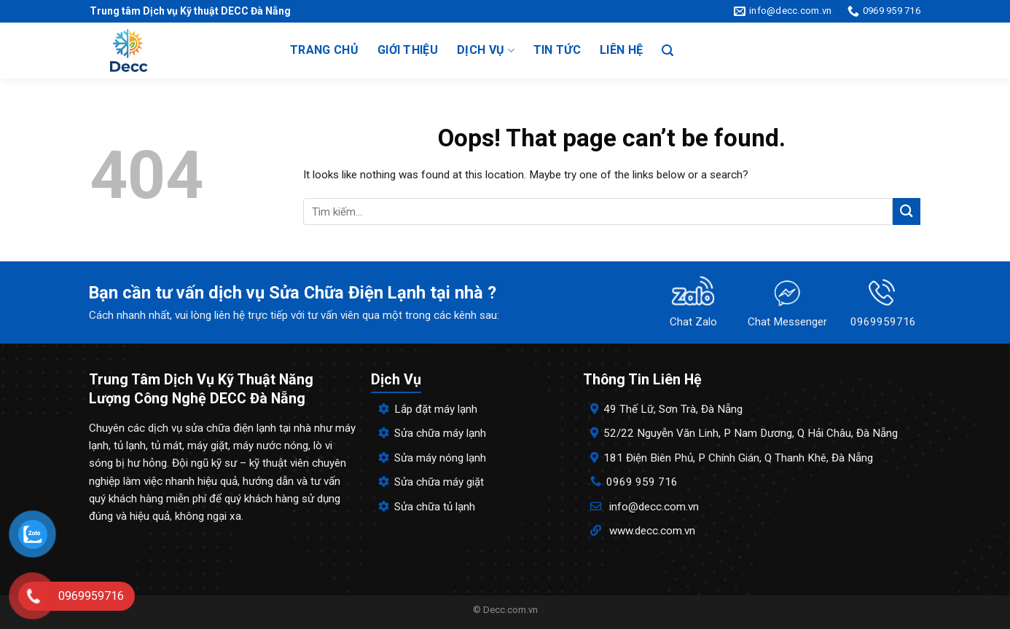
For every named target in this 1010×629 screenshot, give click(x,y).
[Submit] (906, 211)
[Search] (667, 50)
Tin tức (557, 50)
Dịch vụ (485, 50)
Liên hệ (621, 50)
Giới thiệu (407, 50)
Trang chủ (324, 50)
